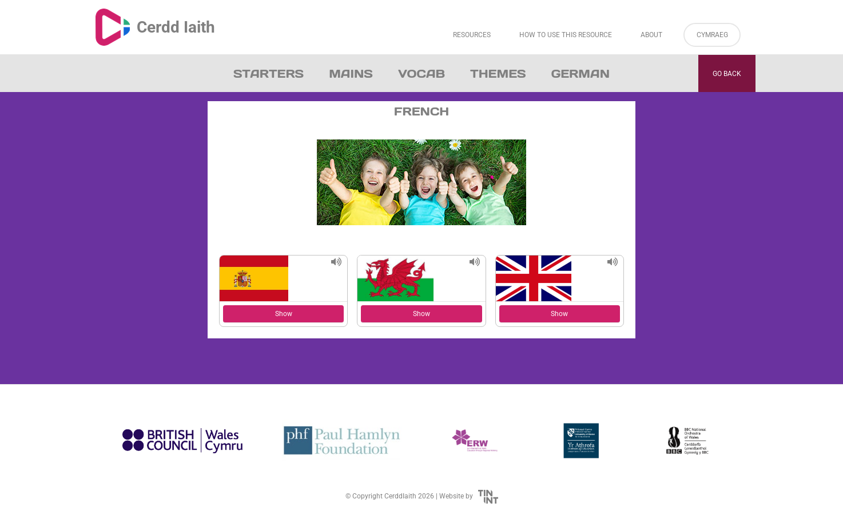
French (421, 111)
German (580, 73)
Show (283, 314)
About (651, 35)
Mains (351, 73)
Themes (498, 73)
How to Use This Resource (565, 35)
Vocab (421, 73)
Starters (268, 73)
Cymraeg (712, 35)
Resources (472, 35)
